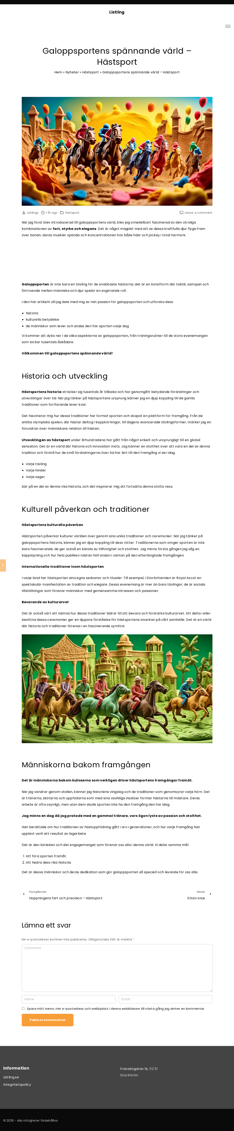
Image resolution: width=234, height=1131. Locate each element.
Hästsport (90, 72)
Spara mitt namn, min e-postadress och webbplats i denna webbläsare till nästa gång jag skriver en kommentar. (116, 1009)
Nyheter (72, 72)
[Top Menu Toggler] (227, 26)
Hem (58, 72)
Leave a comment (198, 213)
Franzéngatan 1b (134, 1068)
